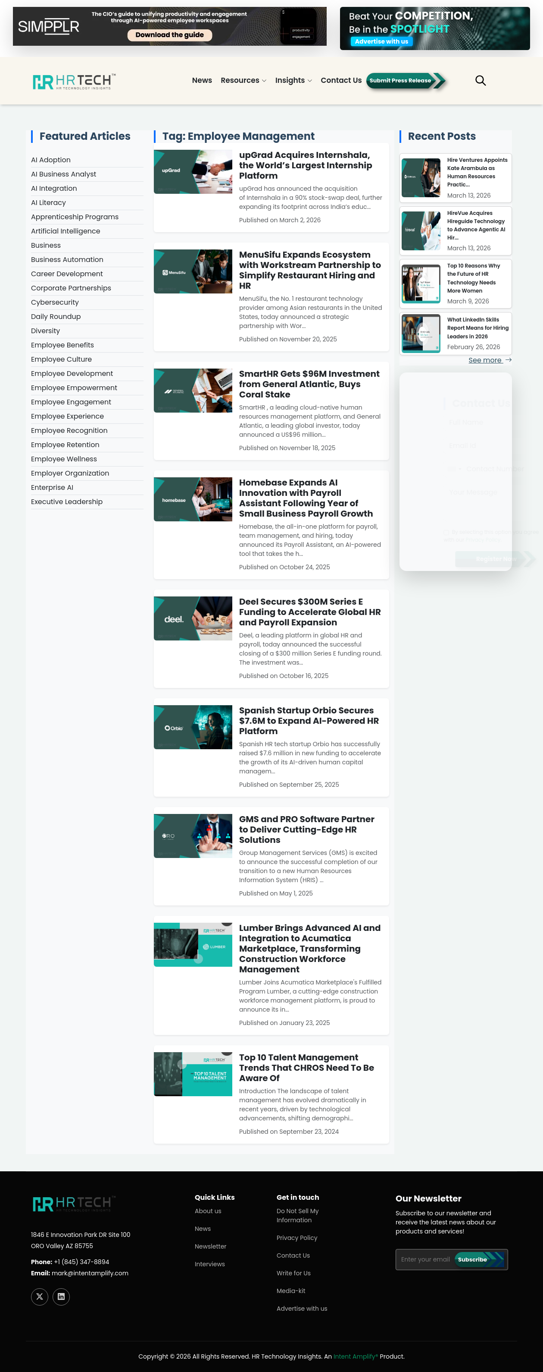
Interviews (210, 1264)
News (202, 80)
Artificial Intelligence (65, 231)
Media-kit (291, 1291)
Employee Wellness (64, 459)
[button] (487, 84)
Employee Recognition (69, 430)
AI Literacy (48, 203)
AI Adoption (51, 160)
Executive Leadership (67, 502)
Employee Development (72, 373)
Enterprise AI (52, 487)
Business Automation (67, 260)
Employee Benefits (62, 345)
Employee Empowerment (74, 388)
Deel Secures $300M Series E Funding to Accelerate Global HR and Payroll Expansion (310, 612)
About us (208, 1211)
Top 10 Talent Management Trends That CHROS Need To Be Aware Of (306, 1067)
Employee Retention (65, 445)
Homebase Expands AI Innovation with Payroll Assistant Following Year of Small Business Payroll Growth (306, 498)
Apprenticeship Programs (75, 217)
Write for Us (294, 1273)
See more (490, 360)
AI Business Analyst (63, 174)
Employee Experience (67, 416)
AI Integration (54, 188)
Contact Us (341, 80)
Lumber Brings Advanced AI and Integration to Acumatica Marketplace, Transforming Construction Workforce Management (310, 948)
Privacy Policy (297, 1237)
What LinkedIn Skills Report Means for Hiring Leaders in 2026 (478, 328)
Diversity (45, 331)
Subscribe (472, 1259)
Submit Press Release (400, 80)
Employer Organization (70, 473)
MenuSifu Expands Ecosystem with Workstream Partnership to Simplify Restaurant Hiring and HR (310, 270)
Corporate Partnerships (71, 288)
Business (46, 245)
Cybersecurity (55, 302)
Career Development (67, 274)
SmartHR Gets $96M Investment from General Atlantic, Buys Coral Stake (309, 384)
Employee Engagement (71, 402)
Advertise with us (302, 1308)
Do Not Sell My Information (298, 1215)
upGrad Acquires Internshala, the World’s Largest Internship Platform (305, 165)
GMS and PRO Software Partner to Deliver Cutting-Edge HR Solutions (306, 829)
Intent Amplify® (356, 1356)
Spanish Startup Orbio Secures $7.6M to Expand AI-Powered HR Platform (309, 720)
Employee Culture (61, 359)
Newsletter (211, 1246)
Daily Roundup (56, 317)
